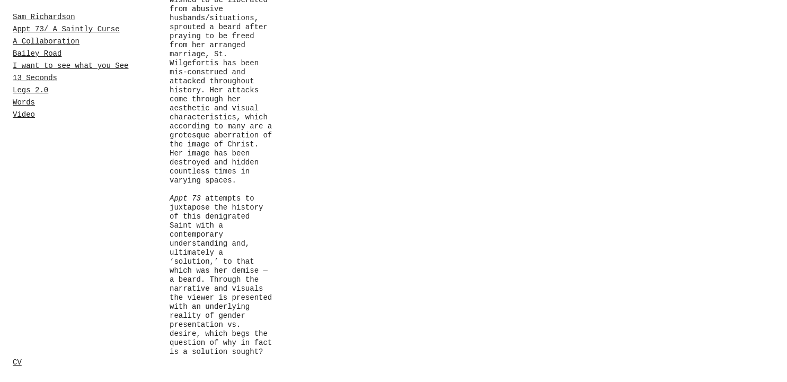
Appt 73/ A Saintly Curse (66, 29)
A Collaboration (46, 41)
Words (24, 102)
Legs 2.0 (30, 90)
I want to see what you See (70, 66)
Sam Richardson (44, 17)
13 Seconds (35, 78)
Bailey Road (37, 53)
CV (17, 362)
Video (24, 114)
